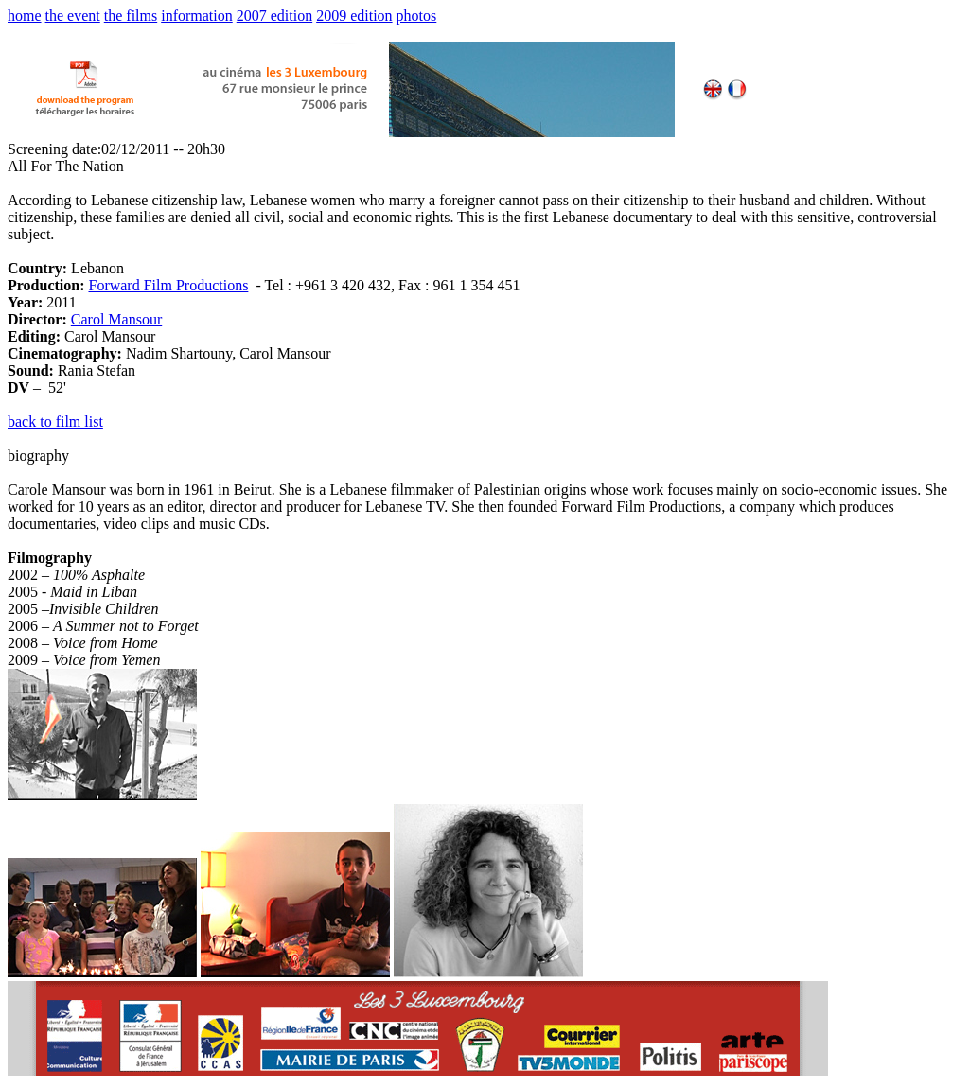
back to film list (55, 421)
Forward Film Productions (168, 285)
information (197, 16)
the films (130, 16)
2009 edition (354, 16)
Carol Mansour (116, 319)
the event (72, 16)
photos (417, 16)
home (25, 16)
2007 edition (274, 16)
